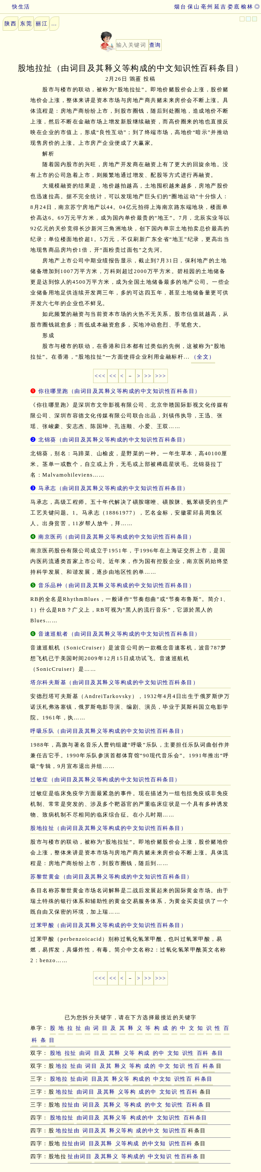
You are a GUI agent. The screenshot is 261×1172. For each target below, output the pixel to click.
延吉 (220, 7)
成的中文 (148, 1130)
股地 (56, 1053)
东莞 (26, 23)
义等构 (127, 1092)
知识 (179, 1066)
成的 (150, 1066)
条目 (218, 1053)
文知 (173, 1053)
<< (113, 376)
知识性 (174, 1105)
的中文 (154, 1105)
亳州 (207, 7)
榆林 (247, 7)
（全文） (203, 357)
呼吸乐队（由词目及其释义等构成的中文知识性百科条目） (108, 731)
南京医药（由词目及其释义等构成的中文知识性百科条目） (116, 537)
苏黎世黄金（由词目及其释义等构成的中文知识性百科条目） (111, 877)
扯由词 (79, 1079)
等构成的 (133, 1156)
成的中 (148, 1092)
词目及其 (94, 1130)
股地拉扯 (62, 1118)
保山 (194, 7)
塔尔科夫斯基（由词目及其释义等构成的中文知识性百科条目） (114, 682)
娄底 (234, 7)
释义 (120, 1066)
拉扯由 (71, 1105)
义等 (129, 1053)
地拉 (62, 1066)
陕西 (10, 23)
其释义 (112, 1105)
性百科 (189, 1092)
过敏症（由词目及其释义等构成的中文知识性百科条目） (105, 779)
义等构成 (127, 1143)
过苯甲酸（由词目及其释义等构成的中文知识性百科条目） (108, 925)
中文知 (162, 1079)
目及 (100, 1053)
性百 (194, 1066)
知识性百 (175, 1130)
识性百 (183, 1079)
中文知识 (160, 1156)
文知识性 (169, 1118)
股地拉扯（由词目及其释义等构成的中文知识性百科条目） (108, 828)
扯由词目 (80, 1156)
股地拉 (59, 1079)
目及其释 (101, 1143)
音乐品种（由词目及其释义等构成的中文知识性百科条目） (116, 585)
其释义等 (115, 1118)
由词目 (86, 1092)
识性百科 (181, 1143)
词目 (91, 1066)
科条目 (204, 1079)
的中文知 (154, 1143)
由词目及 (89, 1118)
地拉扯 (65, 1092)
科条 (209, 1066)
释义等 (121, 1079)
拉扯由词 (74, 1143)
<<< (100, 376)
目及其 (100, 1079)
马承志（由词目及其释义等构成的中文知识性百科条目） (113, 488)
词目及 (91, 1105)
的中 (159, 1053)
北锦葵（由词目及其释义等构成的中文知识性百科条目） (113, 440)
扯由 (76, 1066)
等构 (135, 1066)
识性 (188, 1053)
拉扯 (71, 1053)
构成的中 (142, 1118)
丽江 (42, 23)
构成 (144, 1053)
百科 (203, 1053)
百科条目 (196, 1118)
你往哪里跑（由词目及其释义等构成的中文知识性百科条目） (119, 391)
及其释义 (106, 1156)
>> (148, 376)
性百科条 (187, 1156)
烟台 (180, 7)
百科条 (195, 1105)
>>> (161, 376)
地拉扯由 (68, 1130)
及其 (106, 1066)
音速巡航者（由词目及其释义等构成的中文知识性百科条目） (119, 634)
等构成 (133, 1105)
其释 (115, 1053)
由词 (85, 1053)
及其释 (106, 1092)
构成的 (142, 1079)
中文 (165, 1066)
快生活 (15, 7)
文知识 (168, 1092)
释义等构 (121, 1130)
